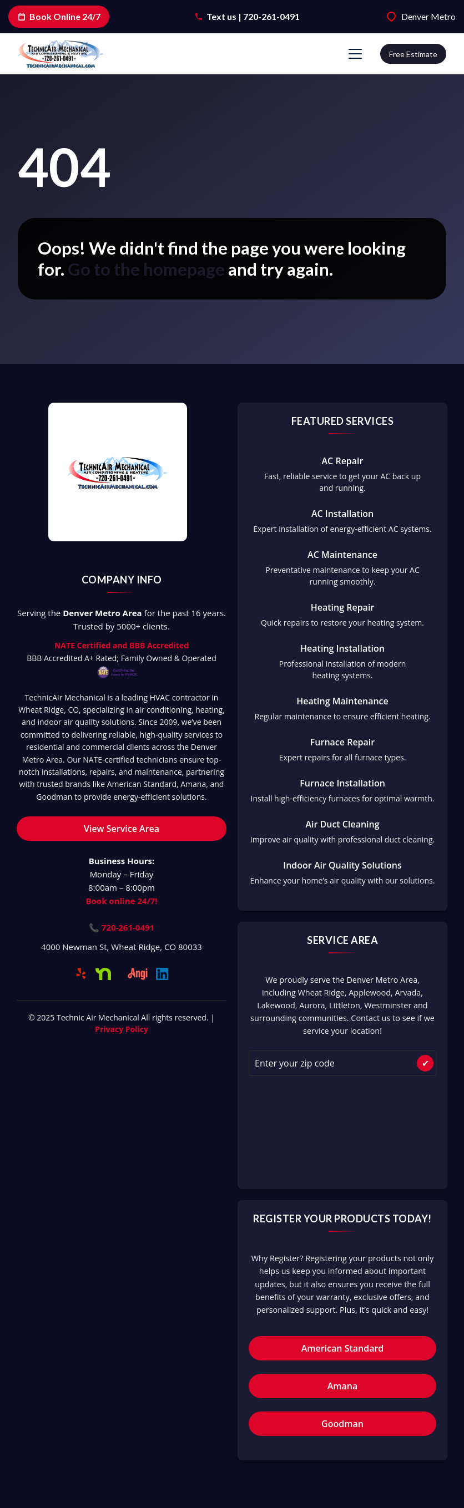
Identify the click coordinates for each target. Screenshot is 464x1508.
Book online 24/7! (122, 900)
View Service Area (121, 828)
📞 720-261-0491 (121, 927)
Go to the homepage (146, 269)
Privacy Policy (121, 1029)
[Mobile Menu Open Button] (355, 53)
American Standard (342, 1348)
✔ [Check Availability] (425, 1063)
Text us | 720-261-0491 (253, 16)
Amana (342, 1386)
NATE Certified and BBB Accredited (121, 645)
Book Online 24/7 (58, 16)
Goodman (342, 1424)
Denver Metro (428, 16)
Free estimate (413, 54)
